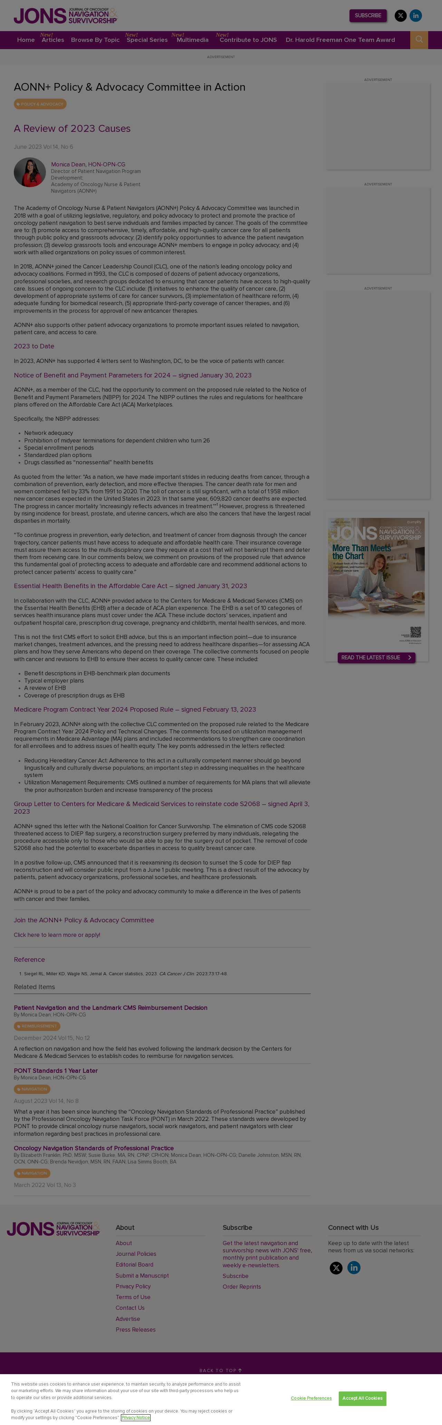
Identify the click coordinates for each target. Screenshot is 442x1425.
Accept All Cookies (362, 1400)
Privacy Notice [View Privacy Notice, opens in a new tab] (136, 1420)
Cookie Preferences (311, 1400)
